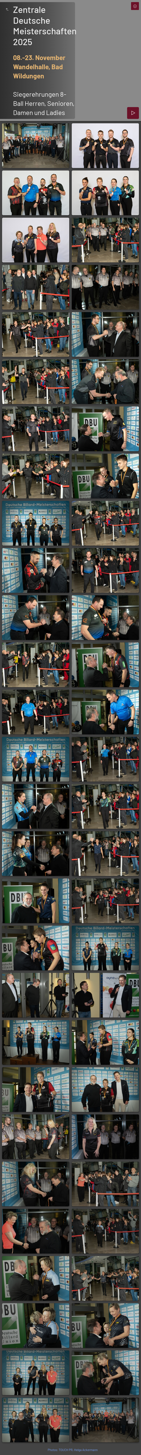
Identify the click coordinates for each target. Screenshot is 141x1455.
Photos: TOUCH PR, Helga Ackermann (73, 1450)
